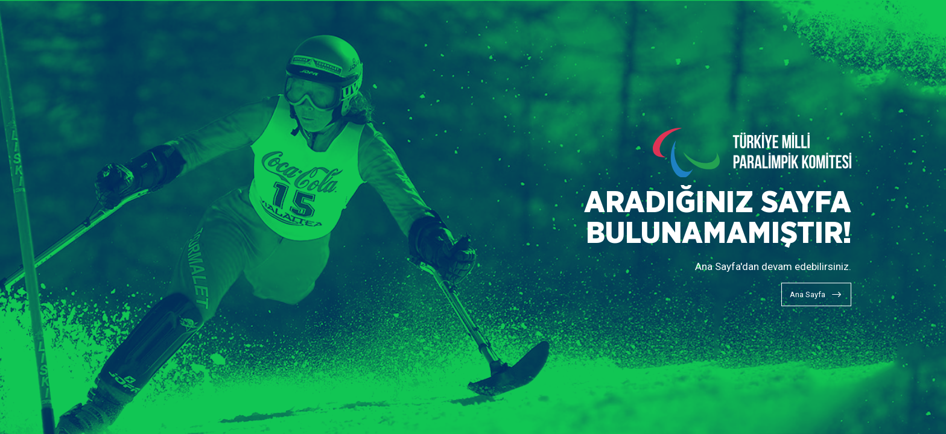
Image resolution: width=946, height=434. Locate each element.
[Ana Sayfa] (816, 294)
